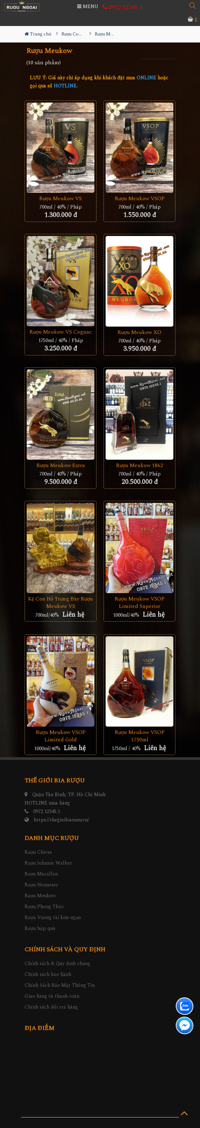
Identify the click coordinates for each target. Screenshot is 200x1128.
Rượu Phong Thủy (44, 906)
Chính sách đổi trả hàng (51, 1007)
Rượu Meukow (40, 895)
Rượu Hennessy (41, 884)
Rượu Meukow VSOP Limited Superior (140, 602)
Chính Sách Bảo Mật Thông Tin (60, 985)
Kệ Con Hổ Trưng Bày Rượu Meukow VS (60, 602)
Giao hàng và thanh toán (52, 996)
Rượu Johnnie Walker (48, 863)
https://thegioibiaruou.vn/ (61, 820)
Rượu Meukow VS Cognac (60, 332)
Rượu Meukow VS (60, 198)
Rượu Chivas (38, 852)
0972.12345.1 (122, 7)
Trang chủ (38, 34)
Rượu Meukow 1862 (139, 465)
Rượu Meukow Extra (60, 465)
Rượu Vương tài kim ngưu (53, 917)
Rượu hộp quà (40, 928)
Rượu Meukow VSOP (140, 198)
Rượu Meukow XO (139, 332)
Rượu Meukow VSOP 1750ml (140, 736)
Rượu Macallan (41, 874)
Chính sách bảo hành (48, 974)
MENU (87, 6)
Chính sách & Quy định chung (57, 963)
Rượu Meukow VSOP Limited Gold (61, 736)
